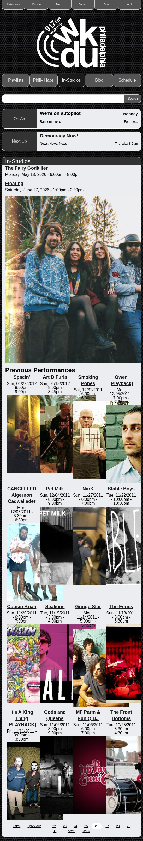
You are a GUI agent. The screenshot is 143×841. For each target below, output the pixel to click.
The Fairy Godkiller (26, 168)
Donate (36, 4)
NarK (88, 488)
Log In (129, 4)
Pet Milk (55, 488)
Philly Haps (43, 80)
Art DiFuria (55, 377)
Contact (83, 4)
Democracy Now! (59, 135)
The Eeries (121, 606)
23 (65, 826)
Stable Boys (121, 488)
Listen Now (13, 4)
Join (106, 4)
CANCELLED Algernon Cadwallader (21, 495)
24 (75, 826)
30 (54, 831)
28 (118, 826)
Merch (59, 4)
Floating (14, 183)
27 (107, 826)
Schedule (127, 80)
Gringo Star (88, 606)
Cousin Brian (21, 606)
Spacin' (22, 377)
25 (86, 826)
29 (128, 826)
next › (71, 831)
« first (16, 826)
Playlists (15, 80)
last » (86, 831)
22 (54, 826)
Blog (99, 80)
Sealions (54, 606)
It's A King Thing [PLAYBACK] (21, 718)
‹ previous (34, 826)
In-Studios (71, 80)
